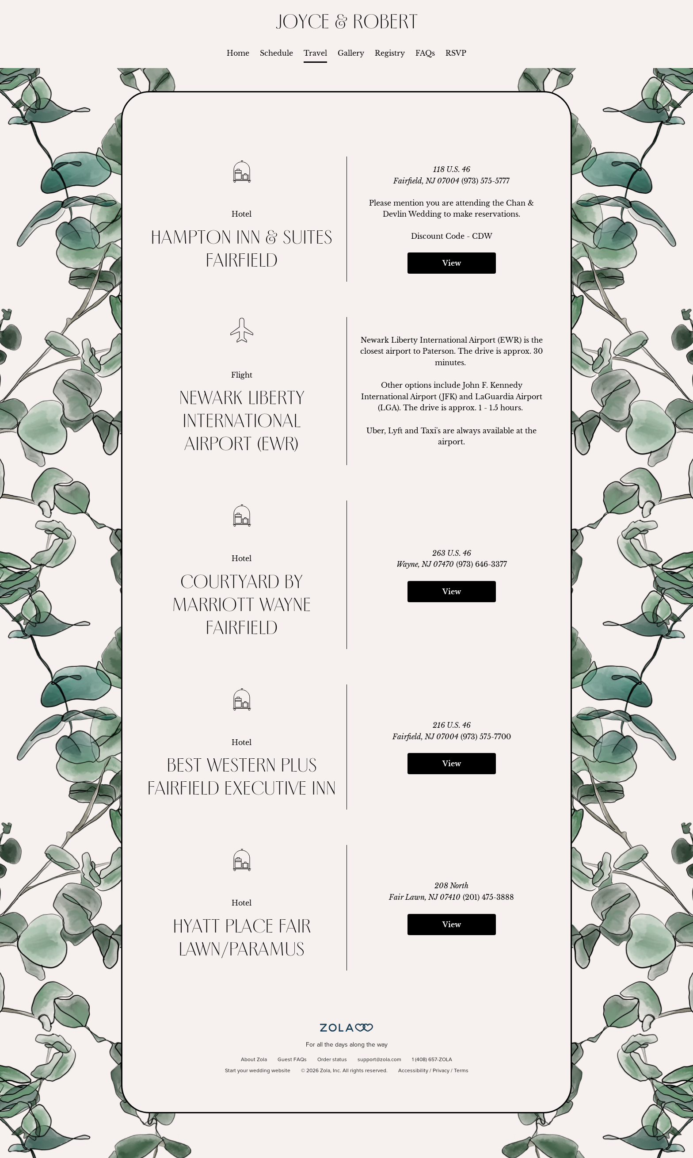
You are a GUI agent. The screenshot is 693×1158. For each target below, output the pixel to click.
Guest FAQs (292, 1059)
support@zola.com (379, 1059)
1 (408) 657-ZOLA (432, 1059)
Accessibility (413, 1071)
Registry (390, 53)
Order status (332, 1059)
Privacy (441, 1071)
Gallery (351, 53)
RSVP (456, 53)
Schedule (276, 53)
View (451, 263)
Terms (461, 1071)
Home (238, 53)
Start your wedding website (257, 1071)
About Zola (254, 1059)
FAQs (425, 53)
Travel (315, 53)
